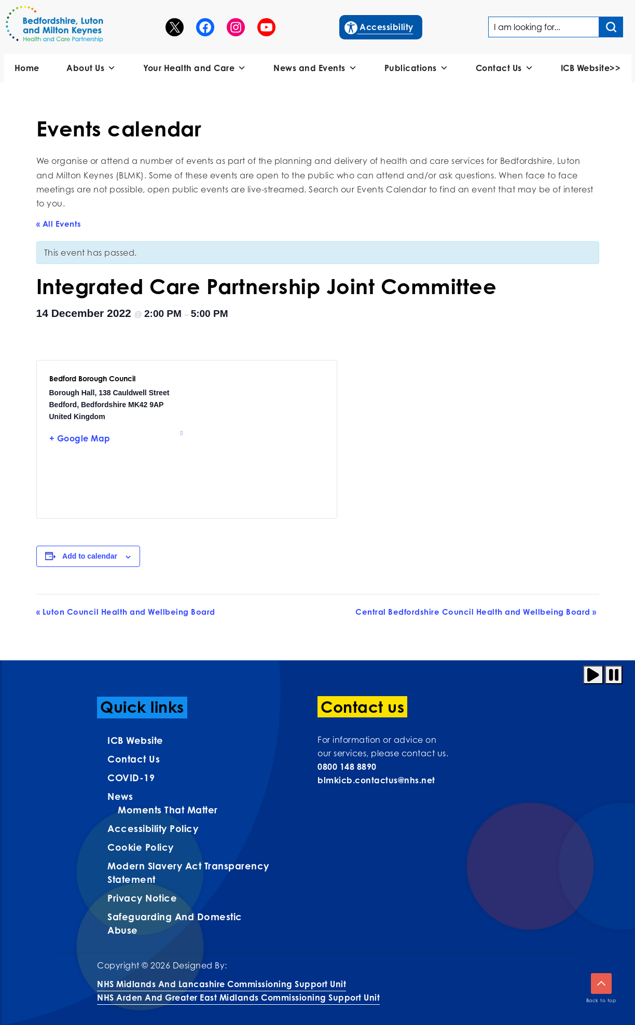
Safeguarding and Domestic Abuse (174, 923)
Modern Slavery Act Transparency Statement (188, 872)
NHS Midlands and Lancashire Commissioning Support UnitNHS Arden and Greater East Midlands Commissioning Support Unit (238, 991)
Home (27, 68)
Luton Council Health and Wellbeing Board (125, 612)
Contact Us (505, 68)
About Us (91, 68)
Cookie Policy (140, 847)
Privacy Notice (142, 898)
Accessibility (379, 26)
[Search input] (611, 27)
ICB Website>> (591, 68)
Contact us (133, 759)
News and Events (315, 68)
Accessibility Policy (152, 828)
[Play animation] (593, 675)
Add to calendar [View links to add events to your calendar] (89, 556)
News (120, 796)
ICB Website (135, 740)
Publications (416, 68)
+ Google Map (80, 438)
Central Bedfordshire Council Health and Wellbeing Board (476, 612)
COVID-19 (131, 777)
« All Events (58, 224)
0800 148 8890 (347, 766)
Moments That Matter (168, 809)
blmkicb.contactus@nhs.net (376, 780)
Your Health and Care (194, 68)
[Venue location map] (255, 439)
